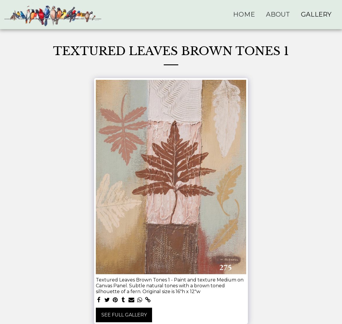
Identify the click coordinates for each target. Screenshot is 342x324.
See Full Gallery (124, 315)
